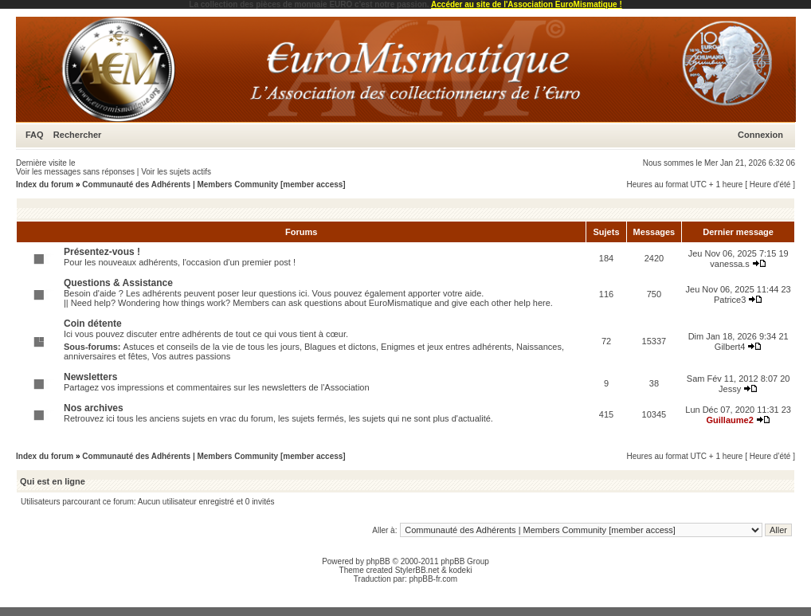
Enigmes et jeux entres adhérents (446, 346)
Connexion (760, 134)
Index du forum (44, 184)
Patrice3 (730, 299)
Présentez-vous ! (102, 251)
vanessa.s (730, 264)
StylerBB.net (417, 570)
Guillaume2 (729, 420)
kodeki (460, 570)
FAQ (34, 134)
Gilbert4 (730, 346)
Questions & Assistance (118, 282)
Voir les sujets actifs (176, 171)
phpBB (378, 561)
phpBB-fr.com (433, 579)
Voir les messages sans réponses (75, 171)
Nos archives (93, 408)
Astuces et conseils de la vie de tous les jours (211, 346)
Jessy (730, 389)
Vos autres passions (191, 356)
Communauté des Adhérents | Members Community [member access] (213, 184)
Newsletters (90, 377)
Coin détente (93, 323)
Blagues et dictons (340, 346)
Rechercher (77, 134)
